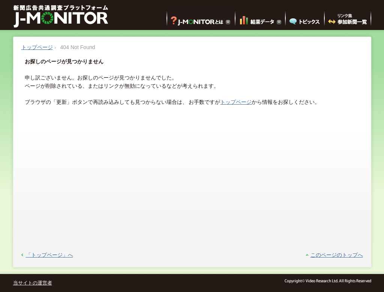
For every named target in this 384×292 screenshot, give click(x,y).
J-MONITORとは (201, 20)
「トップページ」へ (49, 255)
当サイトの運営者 (32, 283)
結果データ (260, 20)
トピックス (305, 20)
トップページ (37, 47)
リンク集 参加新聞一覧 (347, 20)
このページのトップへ (336, 255)
